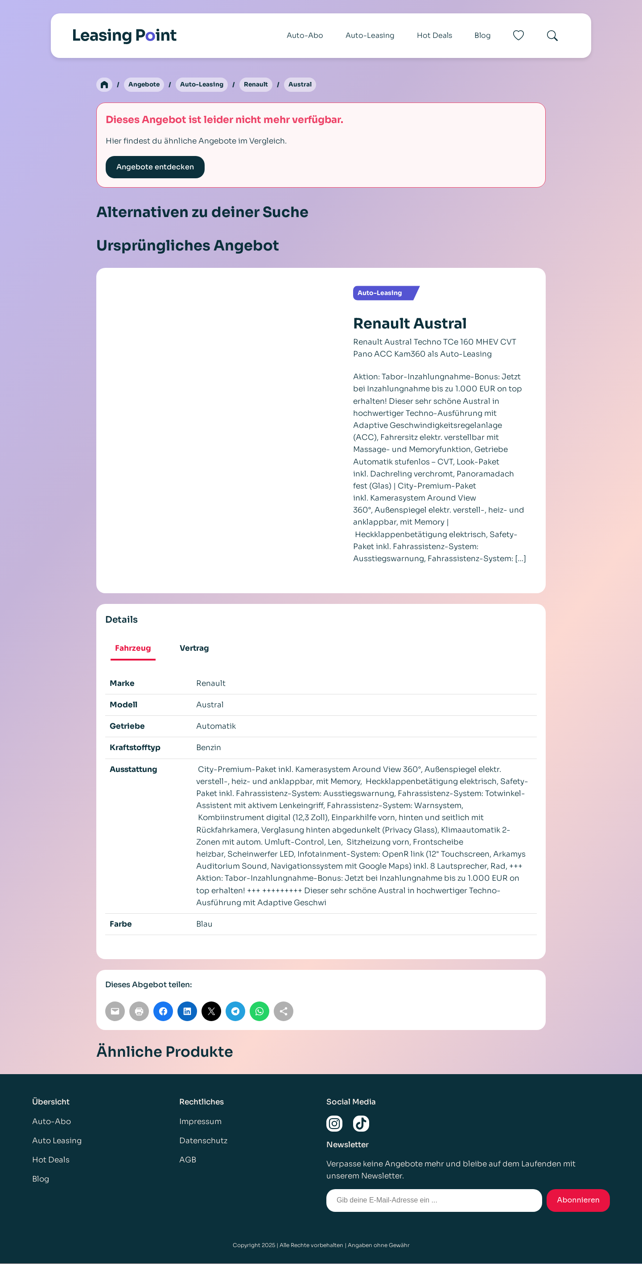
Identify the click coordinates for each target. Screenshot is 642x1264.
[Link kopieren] (283, 1012)
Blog (482, 35)
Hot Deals (434, 35)
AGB (187, 1160)
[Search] (552, 36)
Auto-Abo (305, 35)
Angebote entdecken (155, 167)
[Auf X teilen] (211, 1012)
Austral (303, 85)
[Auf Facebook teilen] (163, 1012)
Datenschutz (203, 1141)
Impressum (200, 1121)
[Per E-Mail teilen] (115, 1012)
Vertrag (194, 648)
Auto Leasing (57, 1141)
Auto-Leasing (370, 35)
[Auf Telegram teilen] (235, 1012)
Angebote (144, 85)
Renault (259, 85)
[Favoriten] (518, 36)
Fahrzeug (133, 648)
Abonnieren (578, 1200)
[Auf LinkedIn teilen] (187, 1012)
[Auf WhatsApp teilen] (259, 1012)
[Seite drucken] (139, 1012)
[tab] (133, 649)
